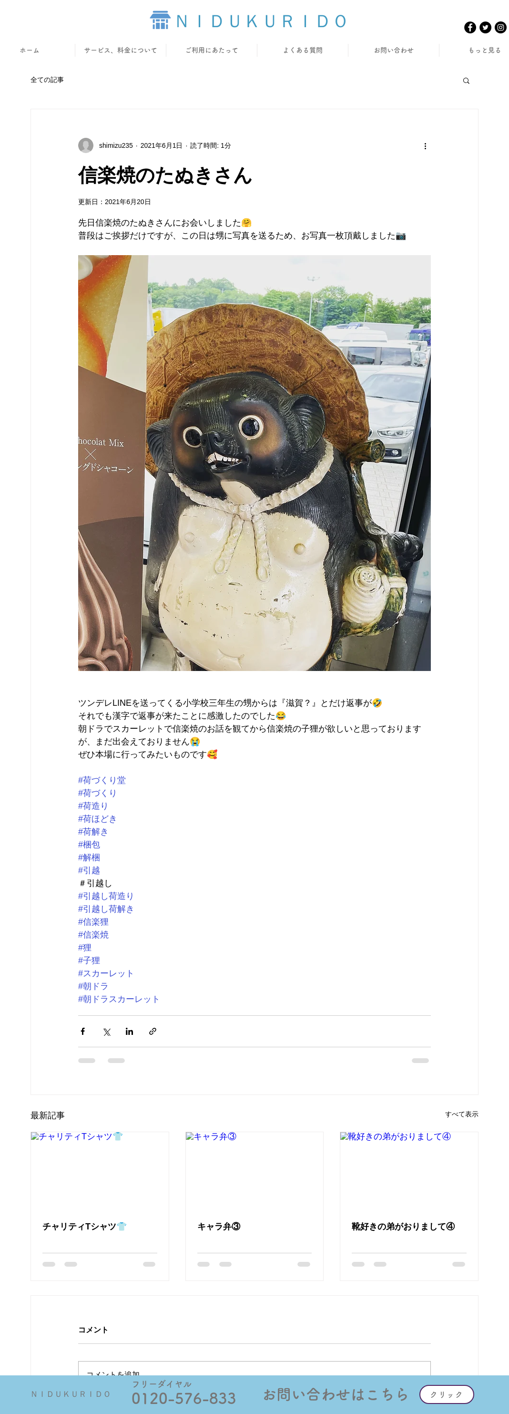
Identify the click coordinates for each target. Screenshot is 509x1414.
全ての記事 (47, 79)
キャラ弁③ (218, 1226)
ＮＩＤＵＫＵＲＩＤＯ (261, 21)
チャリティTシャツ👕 (84, 1226)
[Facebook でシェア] (82, 1031)
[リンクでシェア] (152, 1031)
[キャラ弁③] (255, 1170)
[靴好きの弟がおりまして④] (409, 1170)
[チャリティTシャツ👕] (100, 1170)
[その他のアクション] (425, 145)
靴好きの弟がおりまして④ (403, 1226)
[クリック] (446, 1394)
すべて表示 (461, 1114)
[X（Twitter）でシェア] (106, 1031)
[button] (466, 80)
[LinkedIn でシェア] (129, 1031)
